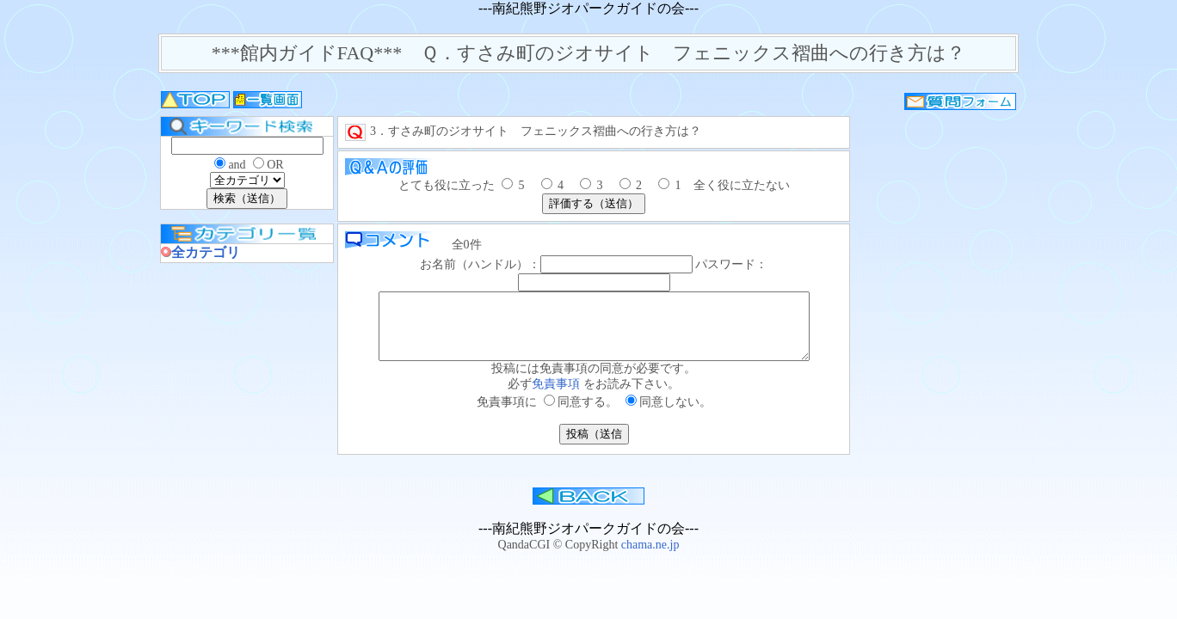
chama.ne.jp (650, 557)
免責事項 (557, 396)
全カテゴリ (205, 252)
